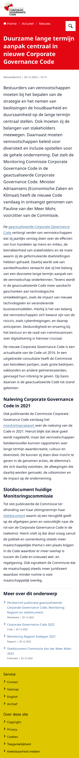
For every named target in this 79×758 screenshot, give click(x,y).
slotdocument (14, 515)
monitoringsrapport (19, 425)
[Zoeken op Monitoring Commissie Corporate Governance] (71, 26)
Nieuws (45, 23)
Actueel (28, 23)
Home (10, 23)
